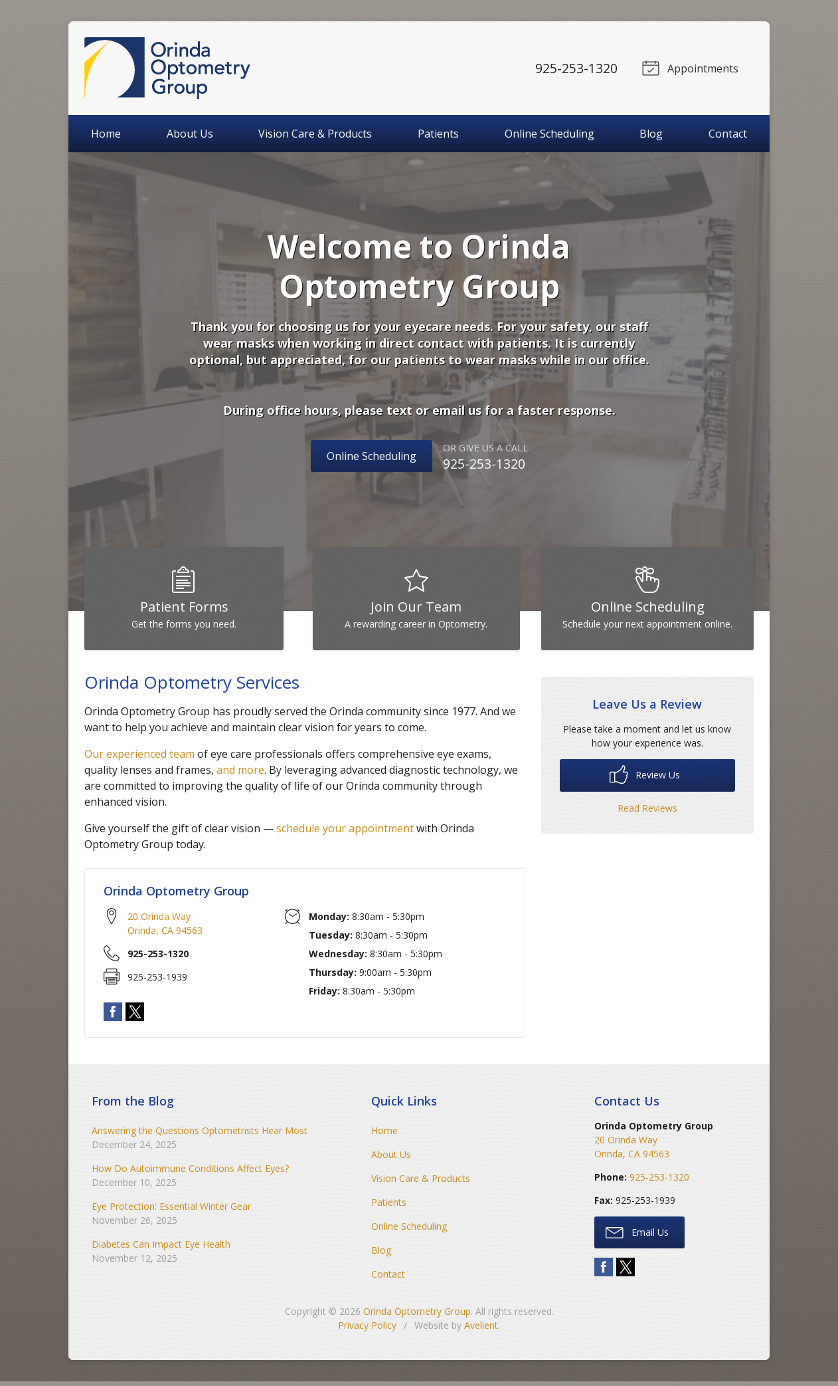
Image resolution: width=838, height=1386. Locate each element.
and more (240, 774)
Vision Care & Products (315, 133)
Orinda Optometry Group (417, 1316)
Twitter (135, 1015)
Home (106, 133)
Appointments (688, 67)
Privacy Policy (367, 1330)
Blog (651, 133)
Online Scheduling (549, 133)
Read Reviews (647, 812)
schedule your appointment (345, 833)
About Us (190, 133)
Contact (728, 133)
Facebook (113, 1015)
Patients (438, 133)
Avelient (481, 1330)
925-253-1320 (574, 68)
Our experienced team (139, 758)
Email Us (637, 1235)
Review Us (645, 778)
